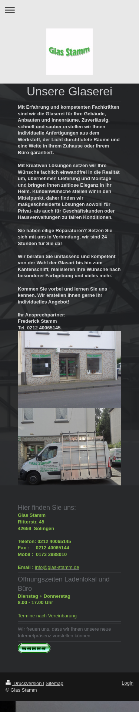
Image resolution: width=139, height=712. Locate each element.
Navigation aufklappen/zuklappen (69, 10)
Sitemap (54, 683)
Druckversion (24, 683)
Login (127, 683)
